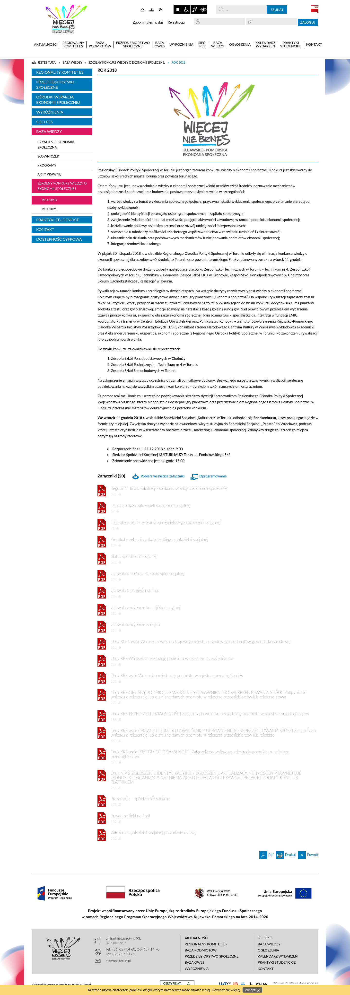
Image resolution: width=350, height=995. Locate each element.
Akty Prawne (49, 174)
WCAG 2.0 (312, 982)
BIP (314, 9)
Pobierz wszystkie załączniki (163, 476)
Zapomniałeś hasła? (148, 22)
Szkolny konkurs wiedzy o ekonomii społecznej (62, 186)
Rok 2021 (49, 209)
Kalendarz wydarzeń (278, 956)
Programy (46, 165)
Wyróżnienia (49, 112)
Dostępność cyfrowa (59, 239)
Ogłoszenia (268, 950)
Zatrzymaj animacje (178, 9)
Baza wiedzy (49, 131)
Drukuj (286, 854)
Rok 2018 (49, 200)
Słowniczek (48, 156)
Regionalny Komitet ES (59, 72)
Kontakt (45, 229)
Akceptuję (252, 990)
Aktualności (196, 938)
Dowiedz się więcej (226, 990)
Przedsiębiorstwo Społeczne (55, 84)
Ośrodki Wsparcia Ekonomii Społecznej (58, 100)
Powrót (308, 854)
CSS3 (301, 982)
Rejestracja (176, 22)
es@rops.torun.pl (118, 961)
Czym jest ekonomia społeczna (55, 144)
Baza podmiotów (201, 950)
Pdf (266, 854)
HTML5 (292, 982)
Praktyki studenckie (57, 219)
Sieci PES (44, 121)
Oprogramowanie (213, 476)
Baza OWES (194, 962)
